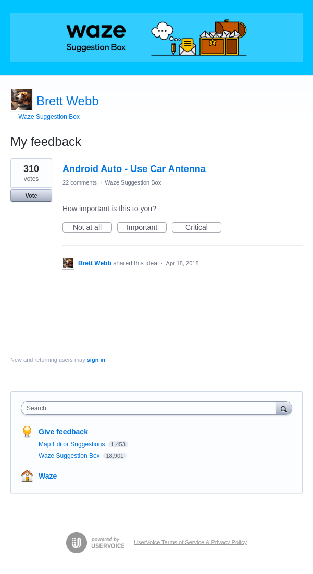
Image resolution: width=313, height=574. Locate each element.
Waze (48, 476)
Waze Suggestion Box (133, 182)
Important (147, 228)
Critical (203, 228)
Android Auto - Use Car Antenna (134, 169)
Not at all (92, 228)
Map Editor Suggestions (73, 444)
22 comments (79, 182)
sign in (96, 360)
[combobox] (151, 408)
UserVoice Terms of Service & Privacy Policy (190, 542)
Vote (31, 195)
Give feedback (63, 432)
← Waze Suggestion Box (45, 116)
